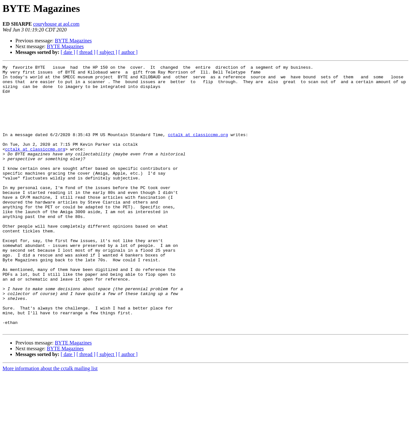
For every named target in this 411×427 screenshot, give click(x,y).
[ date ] (68, 52)
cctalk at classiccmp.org (198, 149)
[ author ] (128, 52)
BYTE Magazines (73, 40)
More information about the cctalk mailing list (50, 421)
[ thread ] (85, 52)
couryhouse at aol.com (56, 24)
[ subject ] (107, 52)
